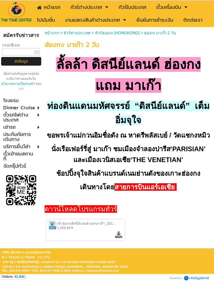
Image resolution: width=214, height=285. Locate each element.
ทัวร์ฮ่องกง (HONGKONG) (117, 33)
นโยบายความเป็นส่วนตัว (18, 83)
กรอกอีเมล (11, 45)
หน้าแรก (52, 33)
